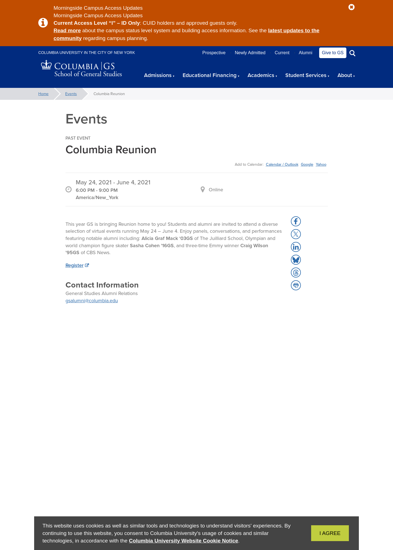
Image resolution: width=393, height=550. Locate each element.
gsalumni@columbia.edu (92, 300)
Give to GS (333, 52)
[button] (351, 7)
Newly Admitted (250, 52)
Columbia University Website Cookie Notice (183, 541)
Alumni (305, 52)
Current (282, 52)
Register (75, 265)
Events (71, 93)
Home (43, 93)
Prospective (214, 52)
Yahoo (321, 164)
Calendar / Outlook (282, 164)
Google (307, 164)
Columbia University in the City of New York (86, 52)
